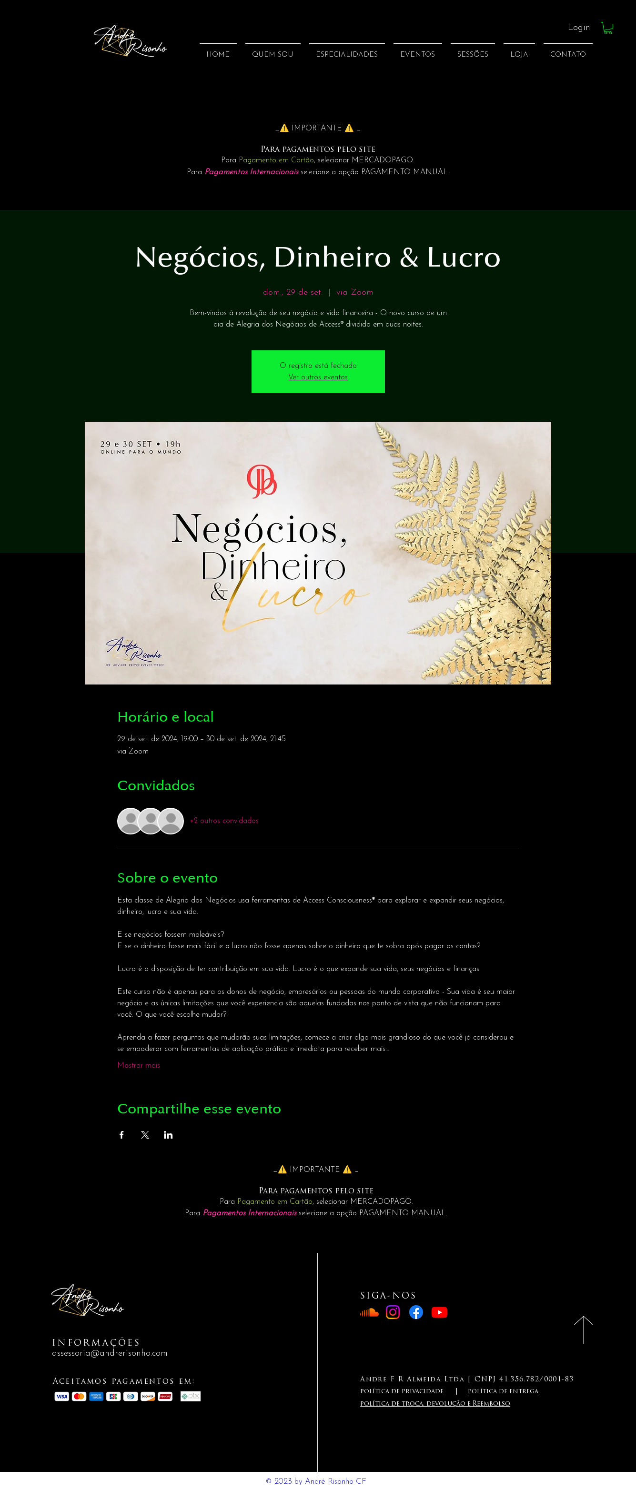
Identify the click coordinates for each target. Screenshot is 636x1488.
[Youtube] (439, 1312)
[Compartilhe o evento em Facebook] (121, 1135)
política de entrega (503, 1392)
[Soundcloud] (369, 1312)
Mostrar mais (138, 1066)
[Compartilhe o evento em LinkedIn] (168, 1135)
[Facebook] (416, 1312)
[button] (608, 28)
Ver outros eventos (318, 377)
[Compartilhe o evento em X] (145, 1135)
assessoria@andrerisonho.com (110, 1353)
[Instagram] (393, 1312)
